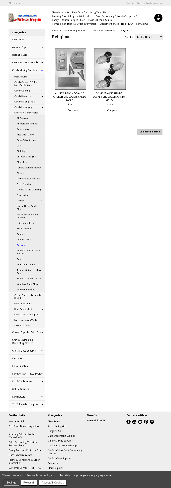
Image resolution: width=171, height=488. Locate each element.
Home (55, 30)
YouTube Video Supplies (25, 404)
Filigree (20, 173)
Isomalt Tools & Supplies (26, 314)
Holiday (21, 200)
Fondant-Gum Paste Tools (26, 373)
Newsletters (18, 396)
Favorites (17, 358)
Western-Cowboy (25, 289)
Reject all (28, 482)
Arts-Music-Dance (26, 134)
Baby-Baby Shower (26, 140)
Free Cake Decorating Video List (89, 12)
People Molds (24, 239)
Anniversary (23, 129)
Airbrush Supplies (21, 47)
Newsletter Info (60, 12)
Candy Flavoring (22, 96)
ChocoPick (22, 162)
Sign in (140, 3)
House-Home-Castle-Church (27, 208)
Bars (19, 145)
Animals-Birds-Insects (28, 123)
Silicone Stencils (22, 325)
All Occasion (23, 118)
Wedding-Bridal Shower (29, 284)
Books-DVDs (20, 76)
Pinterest (146, 422)
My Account (128, 3)
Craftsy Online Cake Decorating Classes (22, 341)
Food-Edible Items (23, 303)
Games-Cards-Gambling (29, 189)
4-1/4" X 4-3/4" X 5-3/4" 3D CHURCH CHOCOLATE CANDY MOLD (69, 97)
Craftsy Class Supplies (24, 350)
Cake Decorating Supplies (26, 62)
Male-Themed (24, 228)
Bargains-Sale (19, 54)
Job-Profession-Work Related (27, 216)
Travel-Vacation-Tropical (29, 278)
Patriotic (21, 234)
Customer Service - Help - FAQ (116, 23)
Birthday (21, 151)
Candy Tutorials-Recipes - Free (68, 19)
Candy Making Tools (24, 101)
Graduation (23, 195)
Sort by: (129, 37)
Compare (73, 110)
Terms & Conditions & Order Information (74, 23)
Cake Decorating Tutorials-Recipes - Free (118, 16)
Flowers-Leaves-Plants (28, 178)
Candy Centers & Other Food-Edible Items (26, 84)
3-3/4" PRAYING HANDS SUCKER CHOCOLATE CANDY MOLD (109, 97)
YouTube (134, 422)
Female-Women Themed (29, 167)
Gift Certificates (20, 389)
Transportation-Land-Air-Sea (29, 272)
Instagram (152, 422)
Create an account (154, 3)
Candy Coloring (22, 90)
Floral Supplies (20, 366)
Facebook (128, 422)
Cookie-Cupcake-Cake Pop (26, 332)
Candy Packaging (23, 107)
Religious (21, 245)
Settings (11, 482)
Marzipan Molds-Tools (25, 320)
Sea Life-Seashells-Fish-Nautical (29, 252)
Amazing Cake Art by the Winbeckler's (72, 16)
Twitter (140, 422)
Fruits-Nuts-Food (25, 184)
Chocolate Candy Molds (26, 112)
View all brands (96, 420)
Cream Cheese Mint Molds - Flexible (28, 297)
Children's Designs (26, 156)
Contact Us (142, 23)
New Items (18, 39)
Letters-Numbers (25, 223)
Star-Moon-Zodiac (26, 264)
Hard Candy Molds (23, 309)
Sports (20, 259)
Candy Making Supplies (24, 70)
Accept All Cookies (53, 482)
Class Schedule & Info (100, 19)
